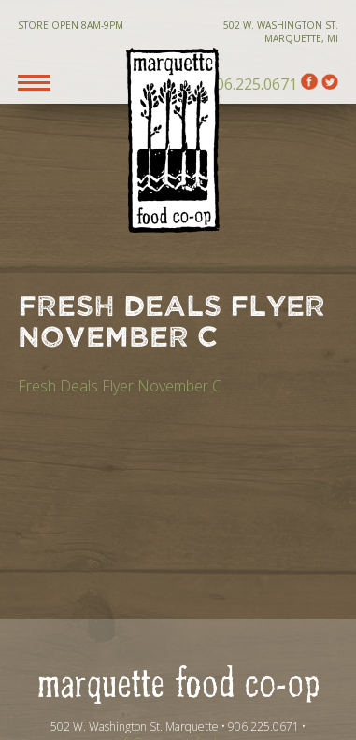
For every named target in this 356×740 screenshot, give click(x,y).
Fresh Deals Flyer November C (119, 386)
